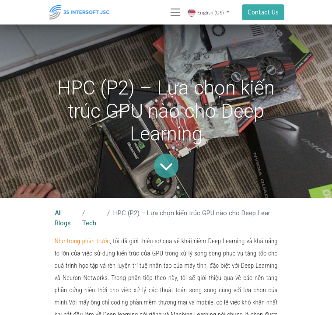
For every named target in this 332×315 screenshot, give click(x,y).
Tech (89, 223)
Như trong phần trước (82, 241)
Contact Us (263, 12)
